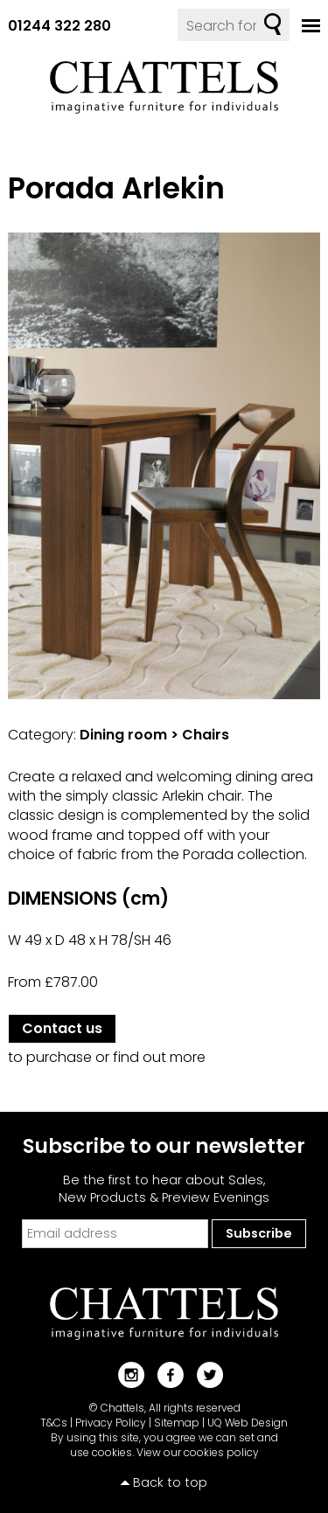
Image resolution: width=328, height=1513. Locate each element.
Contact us (62, 1028)
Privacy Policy (110, 1422)
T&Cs (53, 1422)
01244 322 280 (59, 26)
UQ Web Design (247, 1422)
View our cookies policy (197, 1452)
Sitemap (176, 1422)
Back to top (170, 1482)
